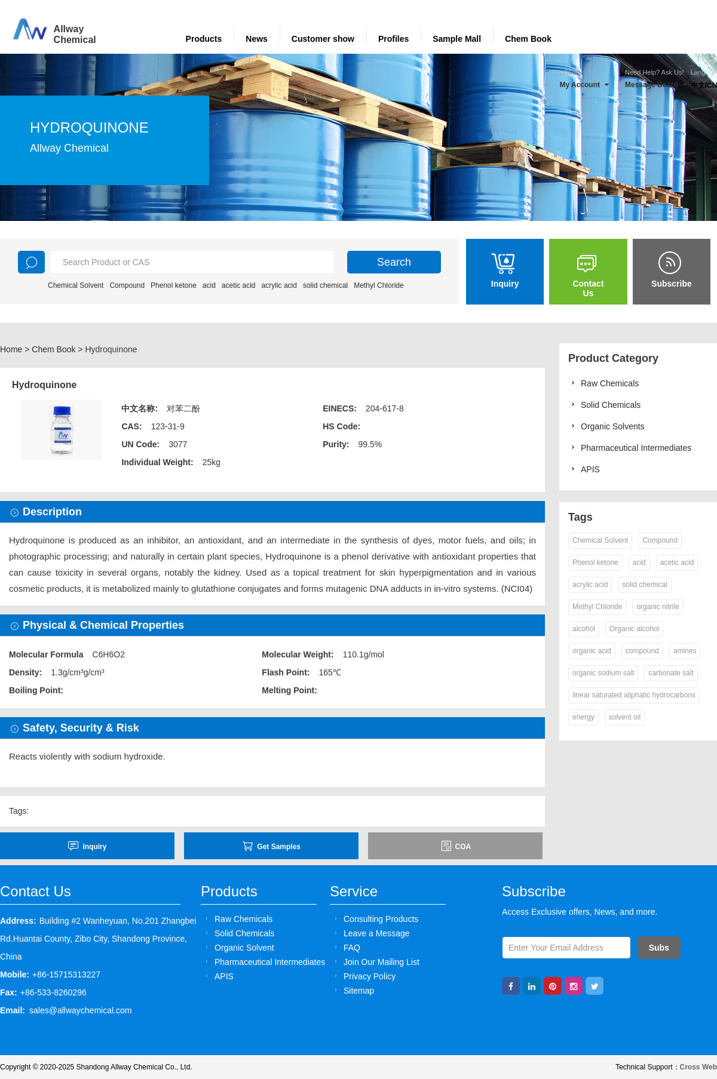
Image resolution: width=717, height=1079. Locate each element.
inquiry (87, 846)
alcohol (583, 629)
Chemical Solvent (75, 285)
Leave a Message (370, 933)
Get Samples (271, 846)
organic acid (591, 651)
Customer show (323, 39)
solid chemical (325, 285)
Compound (127, 285)
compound (642, 651)
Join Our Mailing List (375, 962)
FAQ (345, 947)
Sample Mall (457, 39)
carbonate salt (670, 673)
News (257, 39)
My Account (584, 85)
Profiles (393, 39)
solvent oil (625, 717)
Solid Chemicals (604, 404)
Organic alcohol (634, 629)
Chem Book (528, 39)
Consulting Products (374, 919)
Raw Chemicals (603, 383)
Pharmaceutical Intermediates (629, 447)
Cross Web (698, 1067)
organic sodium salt (603, 673)
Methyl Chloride (378, 285)
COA (455, 846)
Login (569, 72)
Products (204, 39)
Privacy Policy (363, 976)
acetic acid (239, 285)
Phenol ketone (174, 285)
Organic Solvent (238, 947)
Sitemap (352, 990)
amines (685, 651)
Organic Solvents (606, 426)
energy (583, 717)
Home (11, 349)
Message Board (656, 85)
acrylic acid (279, 285)
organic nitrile (657, 606)
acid (209, 285)
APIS (584, 469)
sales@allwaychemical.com (80, 1010)
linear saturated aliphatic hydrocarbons (633, 695)
